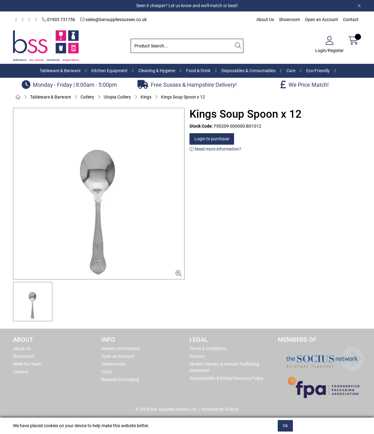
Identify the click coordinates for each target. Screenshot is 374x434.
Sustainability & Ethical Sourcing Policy (226, 378)
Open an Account (321, 19)
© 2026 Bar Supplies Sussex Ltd (166, 409)
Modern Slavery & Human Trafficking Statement (224, 367)
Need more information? (215, 149)
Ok (285, 425)
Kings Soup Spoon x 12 (183, 96)
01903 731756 (58, 19)
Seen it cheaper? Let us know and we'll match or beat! (187, 5)
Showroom (289, 19)
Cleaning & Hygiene (156, 70)
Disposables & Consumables (248, 70)
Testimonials (113, 364)
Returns (197, 356)
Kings (146, 96)
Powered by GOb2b (219, 409)
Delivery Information (120, 348)
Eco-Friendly (318, 70)
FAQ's (106, 371)
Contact (351, 19)
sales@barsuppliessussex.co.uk (113, 19)
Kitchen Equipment (109, 70)
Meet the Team (27, 364)
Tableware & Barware (60, 70)
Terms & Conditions (208, 348)
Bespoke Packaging (120, 379)
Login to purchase (211, 138)
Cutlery (87, 96)
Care (290, 70)
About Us (265, 19)
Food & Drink (198, 70)
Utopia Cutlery (117, 96)
